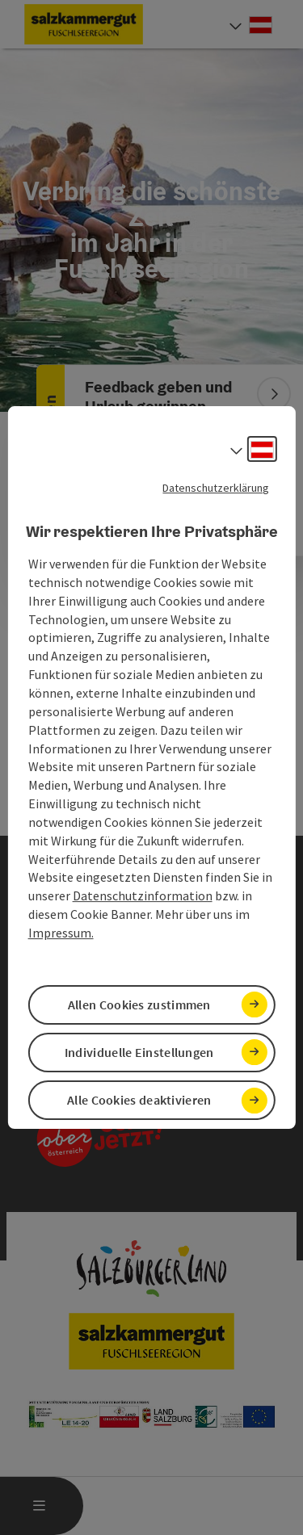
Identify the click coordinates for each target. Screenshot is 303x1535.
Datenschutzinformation (143, 895)
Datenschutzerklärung (215, 487)
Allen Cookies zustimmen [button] (139, 1004)
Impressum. (61, 933)
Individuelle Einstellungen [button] (139, 1052)
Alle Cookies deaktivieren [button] (139, 1100)
